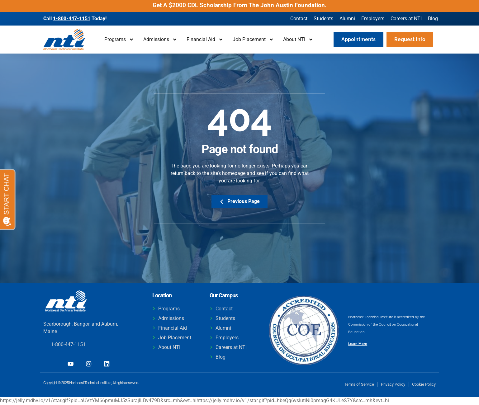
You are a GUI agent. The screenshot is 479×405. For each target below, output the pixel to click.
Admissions (160, 39)
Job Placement (253, 39)
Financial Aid (205, 39)
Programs (119, 39)
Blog (433, 18)
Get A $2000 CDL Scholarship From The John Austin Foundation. (240, 5)
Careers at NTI (406, 18)
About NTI (298, 39)
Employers (372, 18)
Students (323, 18)
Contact (298, 18)
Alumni (347, 18)
